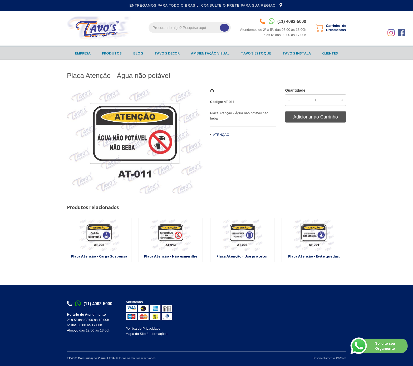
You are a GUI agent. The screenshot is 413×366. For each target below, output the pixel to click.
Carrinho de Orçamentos (336, 28)
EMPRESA (83, 53)
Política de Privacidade (143, 328)
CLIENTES (330, 53)
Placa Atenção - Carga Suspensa (99, 256)
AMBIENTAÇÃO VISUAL (210, 53)
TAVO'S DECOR (167, 53)
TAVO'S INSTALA (297, 53)
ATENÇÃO (221, 135)
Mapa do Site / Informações (147, 334)
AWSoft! (341, 358)
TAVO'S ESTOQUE (256, 53)
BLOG (138, 53)
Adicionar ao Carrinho (315, 117)
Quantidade (295, 90)
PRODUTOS (112, 53)
